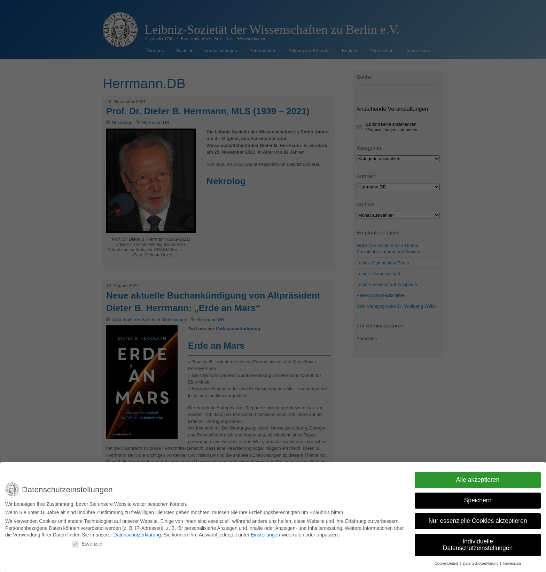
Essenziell (87, 541)
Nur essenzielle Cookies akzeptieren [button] (477, 518)
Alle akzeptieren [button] (478, 477)
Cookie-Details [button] (447, 561)
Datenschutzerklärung (137, 532)
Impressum (512, 561)
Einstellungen (265, 532)
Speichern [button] (478, 498)
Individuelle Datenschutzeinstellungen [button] (478, 542)
